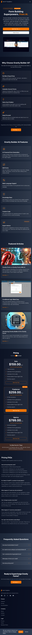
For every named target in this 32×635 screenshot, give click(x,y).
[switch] (16, 355)
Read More (5, 275)
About (2, 611)
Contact (3, 615)
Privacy (2, 621)
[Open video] (16, 44)
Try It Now (16, 129)
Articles (2, 613)
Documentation (4, 605)
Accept (20, 631)
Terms (2, 623)
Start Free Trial (16, 29)
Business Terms (4, 625)
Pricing (2, 603)
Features (3, 601)
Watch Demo (16, 32)
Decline (26, 631)
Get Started (16, 582)
